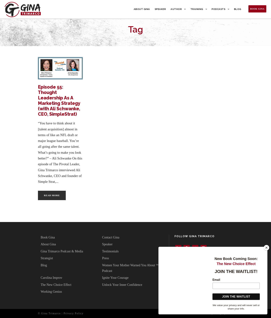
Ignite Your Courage (115, 277)
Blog (237, 9)
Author (176, 9)
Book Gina (257, 9)
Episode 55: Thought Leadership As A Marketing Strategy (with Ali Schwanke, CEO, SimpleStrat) (59, 100)
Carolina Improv (51, 277)
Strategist (47, 258)
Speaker (160, 9)
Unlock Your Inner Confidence (122, 285)
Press (105, 258)
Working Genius (51, 291)
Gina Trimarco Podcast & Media (62, 251)
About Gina (142, 9)
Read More (52, 195)
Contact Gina (110, 237)
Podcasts (218, 9)
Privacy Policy (73, 313)
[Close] (266, 247)
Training (196, 9)
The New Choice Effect (56, 285)
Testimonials (110, 251)
